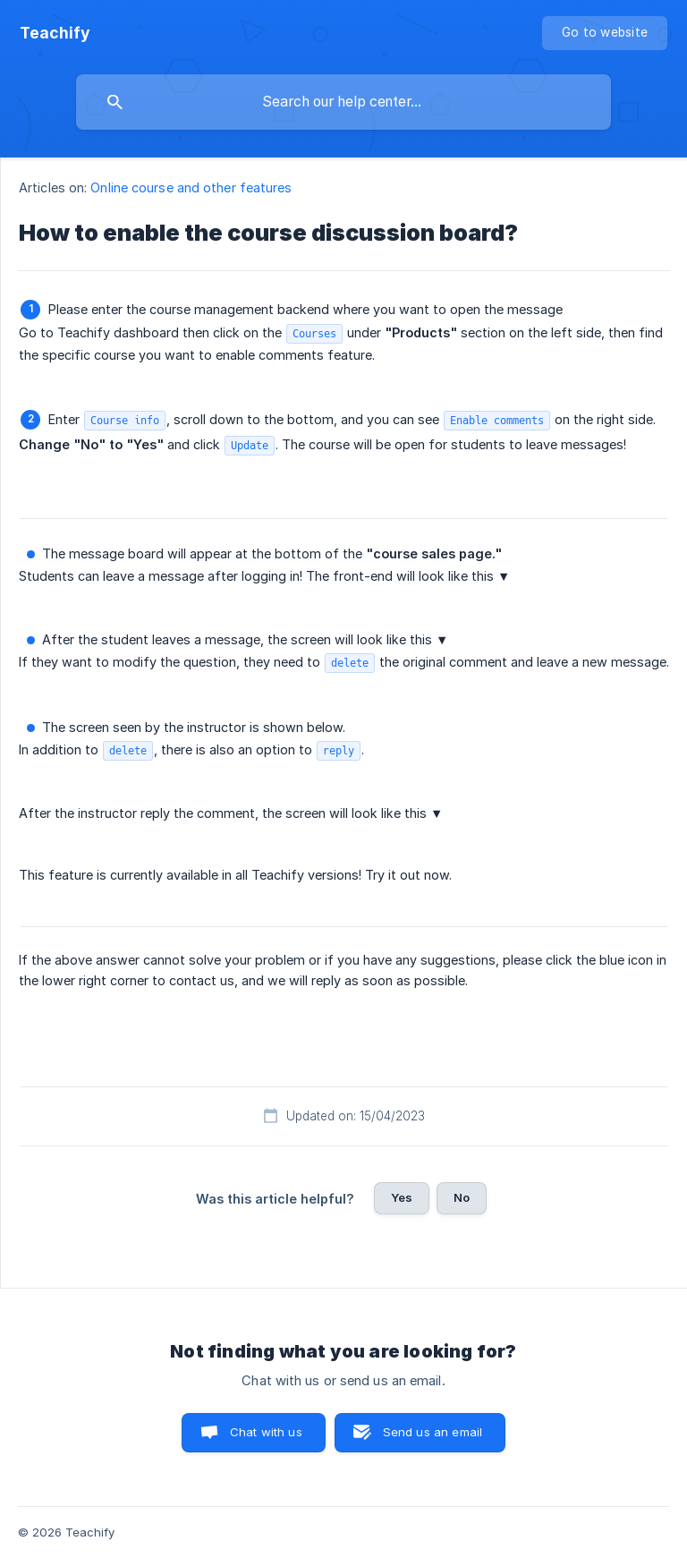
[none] (55, 33)
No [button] (462, 1197)
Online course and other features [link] (191, 187)
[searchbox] (343, 102)
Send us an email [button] (432, 1432)
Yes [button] (401, 1197)
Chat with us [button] (266, 1432)
